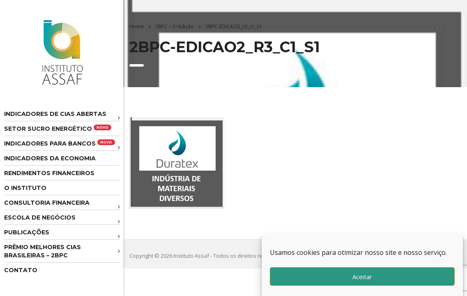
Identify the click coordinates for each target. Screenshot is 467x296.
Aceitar (362, 277)
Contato (20, 270)
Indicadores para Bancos (59, 143)
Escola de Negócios (40, 217)
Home (136, 26)
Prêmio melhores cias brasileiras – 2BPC (42, 251)
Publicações (26, 232)
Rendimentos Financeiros (49, 173)
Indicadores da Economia (50, 158)
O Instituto (25, 188)
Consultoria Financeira (47, 202)
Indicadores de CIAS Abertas (55, 114)
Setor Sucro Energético (57, 128)
